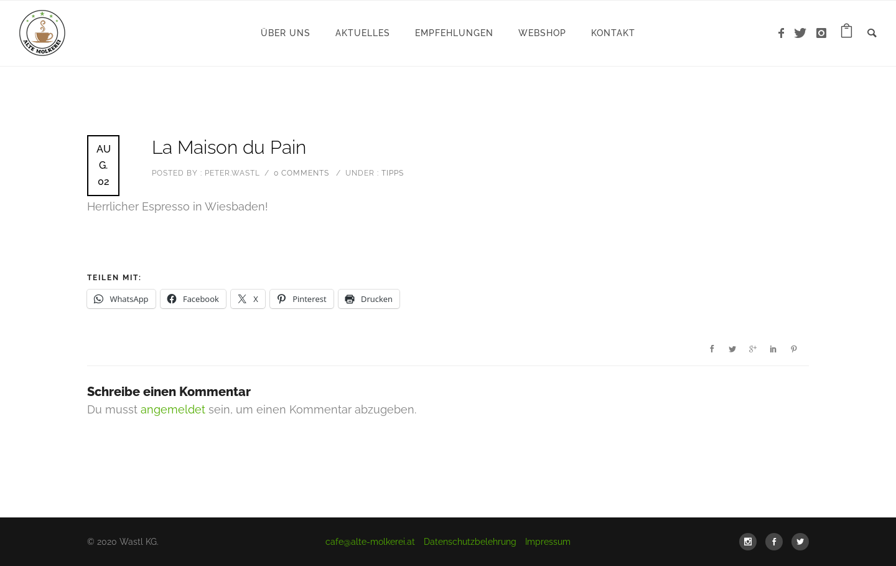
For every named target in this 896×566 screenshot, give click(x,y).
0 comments (301, 173)
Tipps (391, 173)
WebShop (542, 33)
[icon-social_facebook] (777, 541)
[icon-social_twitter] (800, 541)
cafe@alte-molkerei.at (370, 542)
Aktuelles (362, 33)
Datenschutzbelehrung (470, 542)
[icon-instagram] (821, 33)
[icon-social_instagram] (751, 541)
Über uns (285, 33)
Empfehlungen (454, 33)
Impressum (548, 542)
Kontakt (613, 33)
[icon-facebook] (784, 33)
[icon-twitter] (803, 33)
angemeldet (173, 409)
